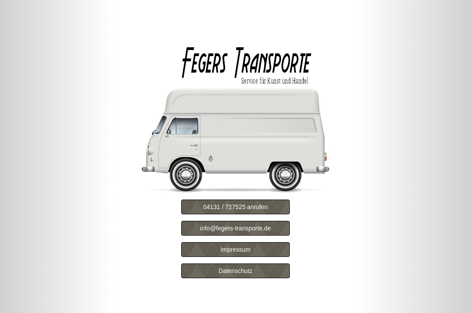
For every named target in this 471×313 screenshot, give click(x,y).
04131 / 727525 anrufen (235, 206)
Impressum (235, 249)
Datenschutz (235, 270)
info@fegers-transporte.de (235, 228)
